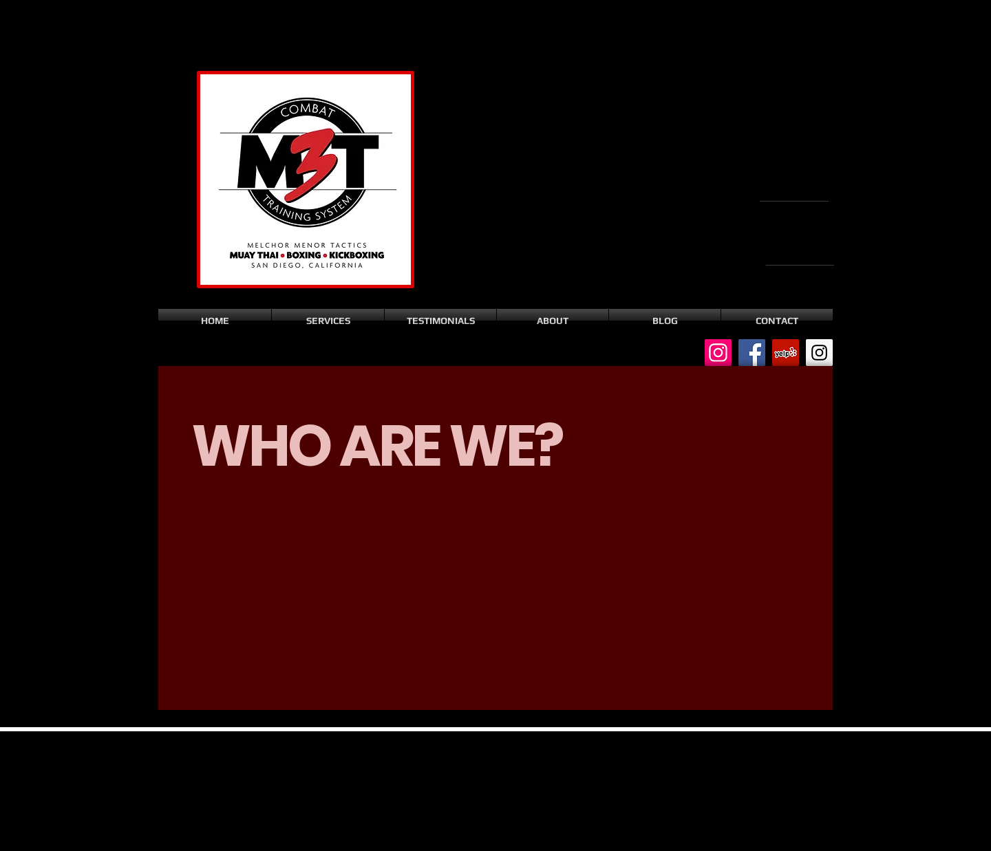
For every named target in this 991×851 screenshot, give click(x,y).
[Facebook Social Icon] (751, 352)
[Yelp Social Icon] (785, 352)
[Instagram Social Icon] (718, 352)
